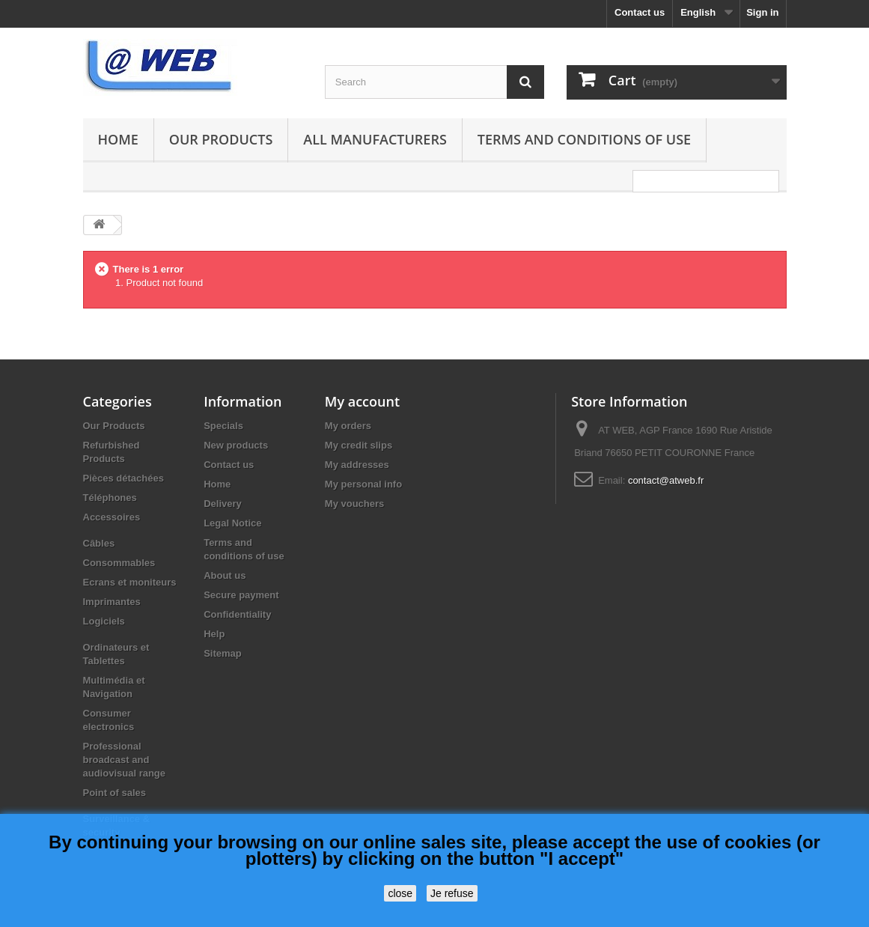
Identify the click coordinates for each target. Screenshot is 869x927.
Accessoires (112, 517)
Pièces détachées (123, 478)
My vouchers (354, 503)
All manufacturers (374, 139)
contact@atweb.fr (666, 480)
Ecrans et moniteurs (130, 582)
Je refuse (452, 893)
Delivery (223, 503)
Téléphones (110, 497)
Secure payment (241, 595)
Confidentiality (237, 614)
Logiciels (104, 621)
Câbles (99, 543)
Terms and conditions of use (584, 139)
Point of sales (115, 792)
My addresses (357, 464)
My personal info (363, 484)
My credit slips (358, 445)
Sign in (762, 12)
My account (362, 401)
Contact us (640, 12)
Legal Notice (232, 523)
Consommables (119, 562)
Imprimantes (112, 601)
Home (118, 139)
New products (236, 445)
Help (214, 633)
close (400, 893)
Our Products (220, 139)
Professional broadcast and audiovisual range (124, 760)
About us (225, 575)
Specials (223, 425)
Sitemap (223, 653)
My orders (348, 425)
